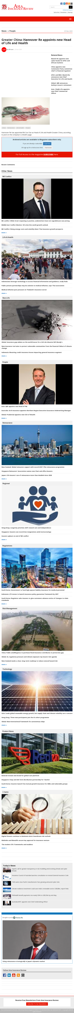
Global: (53, 83)
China (3, 128)
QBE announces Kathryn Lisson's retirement (61, 84)
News (3, 31)
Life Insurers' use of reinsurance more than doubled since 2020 (27, 475)
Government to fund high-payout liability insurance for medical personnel (32, 590)
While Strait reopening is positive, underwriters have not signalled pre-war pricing (35, 221)
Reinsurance (11, 128)
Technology (7, 669)
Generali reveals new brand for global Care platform (20, 776)
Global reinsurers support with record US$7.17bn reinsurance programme (33, 467)
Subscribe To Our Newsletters (37, 1004)
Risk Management (10, 608)
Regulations (7, 546)
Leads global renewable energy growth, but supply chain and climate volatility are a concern (37, 713)
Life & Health (20, 128)
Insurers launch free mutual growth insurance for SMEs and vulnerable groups (34, 784)
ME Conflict (6, 176)
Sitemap (70, 12)
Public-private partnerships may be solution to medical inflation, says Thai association (33, 286)
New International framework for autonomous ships (23, 722)
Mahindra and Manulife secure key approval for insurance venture (25, 840)
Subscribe (56, 12)
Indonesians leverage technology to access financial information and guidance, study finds (35, 281)
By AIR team (10, 49)
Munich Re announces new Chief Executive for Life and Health (61, 77)
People (12, 31)
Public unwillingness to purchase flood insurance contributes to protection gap (33, 653)
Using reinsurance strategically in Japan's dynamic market (24, 961)
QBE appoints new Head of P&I (14, 406)
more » (4, 233)
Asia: (53, 89)
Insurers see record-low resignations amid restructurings (26, 532)
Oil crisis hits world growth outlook (24, 225)
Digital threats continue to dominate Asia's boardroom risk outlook (26, 836)
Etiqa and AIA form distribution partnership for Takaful (25, 780)
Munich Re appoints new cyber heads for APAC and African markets (60, 61)
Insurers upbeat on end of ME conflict (15, 536)
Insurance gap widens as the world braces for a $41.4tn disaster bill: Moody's (32, 342)
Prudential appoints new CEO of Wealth (18, 415)
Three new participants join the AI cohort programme (25, 717)
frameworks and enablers (17, 844)
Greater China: (12, 40)
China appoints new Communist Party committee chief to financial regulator (61, 69)
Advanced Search (68, 10)
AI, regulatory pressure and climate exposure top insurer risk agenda (29, 657)
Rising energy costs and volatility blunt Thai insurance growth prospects (32, 229)
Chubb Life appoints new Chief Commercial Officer (60, 91)
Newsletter (64, 12)
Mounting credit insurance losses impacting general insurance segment (32, 352)
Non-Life (6, 298)
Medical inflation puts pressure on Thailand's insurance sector (24, 290)
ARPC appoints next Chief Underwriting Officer (30, 902)
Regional (6, 483)
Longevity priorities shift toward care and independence (26, 528)
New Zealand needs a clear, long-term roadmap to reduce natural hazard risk (30, 661)
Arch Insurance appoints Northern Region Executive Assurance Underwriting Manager (36, 410)
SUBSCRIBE (48, 154)
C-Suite (5, 792)
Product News (8, 731)
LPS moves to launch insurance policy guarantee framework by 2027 (29, 594)
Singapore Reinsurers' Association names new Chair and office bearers (27, 471)
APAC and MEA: (56, 75)
